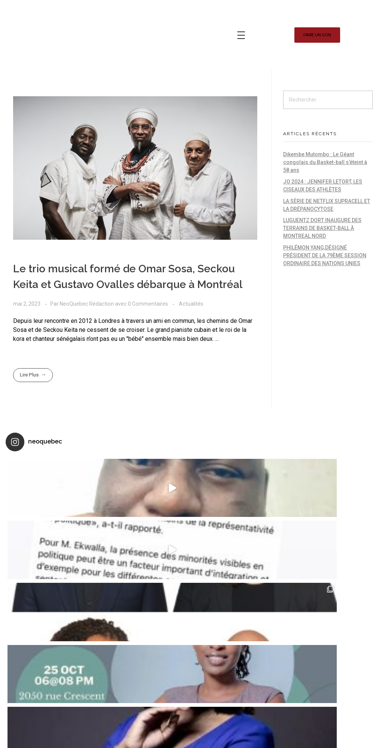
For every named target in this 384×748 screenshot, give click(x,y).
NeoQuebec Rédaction (87, 304)
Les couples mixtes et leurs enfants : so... (248, 631)
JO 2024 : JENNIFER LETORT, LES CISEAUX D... (161, 640)
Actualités (191, 304)
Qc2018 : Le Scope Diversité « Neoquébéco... (235, 669)
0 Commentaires (148, 304)
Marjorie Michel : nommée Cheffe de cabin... (251, 589)
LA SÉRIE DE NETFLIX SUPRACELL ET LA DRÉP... (164, 700)
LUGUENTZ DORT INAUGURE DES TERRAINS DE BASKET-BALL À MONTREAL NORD (322, 228)
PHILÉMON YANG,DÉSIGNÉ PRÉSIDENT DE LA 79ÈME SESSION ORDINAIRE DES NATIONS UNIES (324, 255)
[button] (317, 35)
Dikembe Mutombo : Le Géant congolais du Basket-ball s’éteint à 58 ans (325, 162)
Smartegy (85, 641)
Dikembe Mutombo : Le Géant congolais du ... (164, 580)
